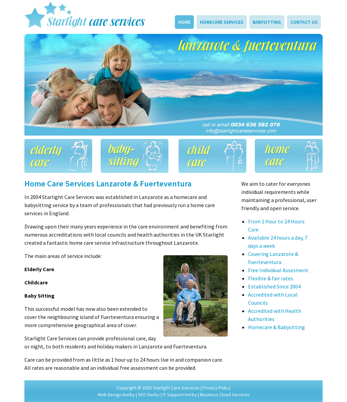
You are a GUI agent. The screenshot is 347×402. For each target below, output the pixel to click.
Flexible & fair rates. (271, 278)
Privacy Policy (217, 388)
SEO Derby (149, 394)
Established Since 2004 (274, 286)
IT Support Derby (180, 394)
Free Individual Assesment (278, 270)
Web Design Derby (116, 394)
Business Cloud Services (225, 394)
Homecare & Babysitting (276, 327)
